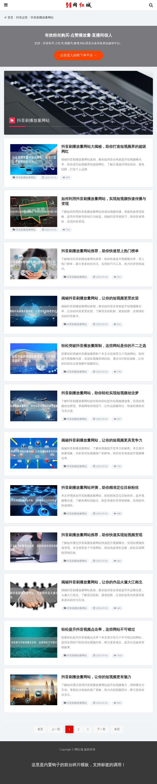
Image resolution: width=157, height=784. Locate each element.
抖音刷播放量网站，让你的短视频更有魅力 (96, 677)
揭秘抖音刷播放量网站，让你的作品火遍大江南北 (101, 582)
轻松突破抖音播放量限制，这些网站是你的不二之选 (103, 346)
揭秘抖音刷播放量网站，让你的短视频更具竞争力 (101, 440)
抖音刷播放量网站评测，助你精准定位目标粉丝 (100, 488)
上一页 (56, 729)
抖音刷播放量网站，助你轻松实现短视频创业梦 (100, 393)
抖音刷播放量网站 (42, 17)
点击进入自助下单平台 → (78, 55)
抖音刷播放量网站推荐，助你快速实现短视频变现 (101, 535)
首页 (10, 17)
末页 (117, 729)
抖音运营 (22, 17)
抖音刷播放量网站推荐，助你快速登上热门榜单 (100, 251)
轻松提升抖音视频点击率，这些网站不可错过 (98, 629)
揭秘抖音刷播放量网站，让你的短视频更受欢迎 (100, 298)
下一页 (101, 729)
